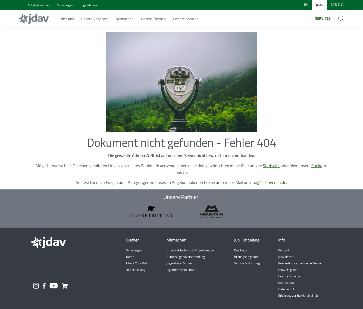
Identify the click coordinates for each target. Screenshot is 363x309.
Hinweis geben (288, 269)
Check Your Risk (137, 263)
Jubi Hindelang (135, 269)
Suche (316, 166)
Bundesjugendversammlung (185, 256)
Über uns (67, 19)
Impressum (286, 282)
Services (323, 18)
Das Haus (240, 250)
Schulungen (134, 250)
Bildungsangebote (246, 256)
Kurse (130, 256)
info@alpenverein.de (267, 182)
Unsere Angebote (94, 19)
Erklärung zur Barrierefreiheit (298, 295)
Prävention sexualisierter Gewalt (300, 263)
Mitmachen (125, 19)
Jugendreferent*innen (181, 269)
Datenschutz (287, 289)
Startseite (271, 166)
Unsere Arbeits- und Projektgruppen (191, 250)
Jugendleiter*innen (179, 263)
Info (281, 240)
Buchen (133, 240)
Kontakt (283, 250)
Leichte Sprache (185, 19)
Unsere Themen (153, 19)
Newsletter (286, 256)
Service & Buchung (247, 263)
